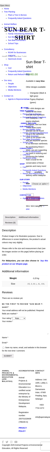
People (11, 84)
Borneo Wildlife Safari (17, 30)
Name (5, 337)
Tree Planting (9, 12)
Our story (8, 80)
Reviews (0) (10, 223)
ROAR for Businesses (17, 52)
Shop (6, 65)
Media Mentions (14, 90)
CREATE (11, 56)
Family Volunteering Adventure (20, 34)
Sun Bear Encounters (17, 40)
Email (5, 343)
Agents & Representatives (19, 99)
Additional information (29, 217)
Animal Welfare (10, 24)
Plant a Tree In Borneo (17, 15)
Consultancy (9, 49)
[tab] (10, 217)
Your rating (7, 318)
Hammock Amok (15, 59)
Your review (7, 321)
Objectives (12, 87)
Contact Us (8, 96)
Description (10, 217)
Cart (9, 68)
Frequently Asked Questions (19, 18)
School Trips (13, 43)
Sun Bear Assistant (16, 37)
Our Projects (9, 27)
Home (6, 9)
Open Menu (5, 5)
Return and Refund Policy (18, 74)
